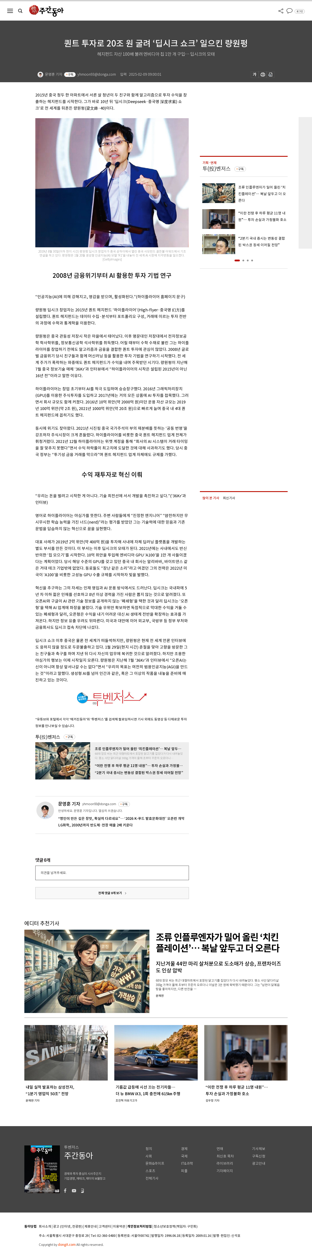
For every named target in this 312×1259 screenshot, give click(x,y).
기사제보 (258, 1149)
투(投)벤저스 (47, 737)
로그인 (299, 11)
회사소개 (45, 1227)
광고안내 (258, 1163)
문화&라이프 (154, 1163)
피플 (184, 1171)
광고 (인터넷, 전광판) (67, 1227)
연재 (220, 1149)
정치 (148, 1149)
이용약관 (119, 1227)
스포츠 (150, 1171)
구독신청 (258, 1156)
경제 (184, 1149)
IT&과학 (187, 1163)
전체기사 (152, 1178)
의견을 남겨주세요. (53, 873)
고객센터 (105, 1227)
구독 (71, 75)
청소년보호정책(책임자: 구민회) (175, 1227)
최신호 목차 (225, 1156)
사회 (148, 1156)
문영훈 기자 (69, 804)
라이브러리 (225, 1163)
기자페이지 (225, 1171)
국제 (184, 1156)
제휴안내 (90, 1227)
